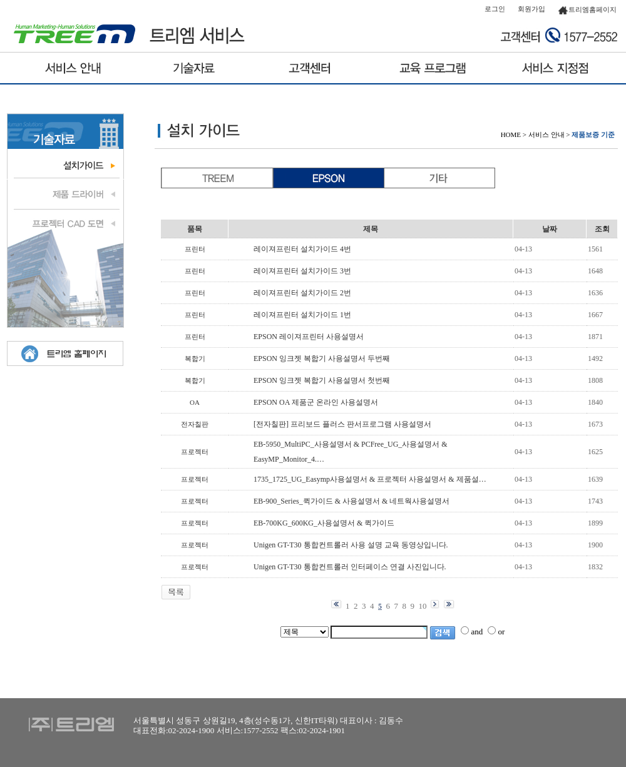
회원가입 (531, 9)
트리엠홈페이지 (587, 9)
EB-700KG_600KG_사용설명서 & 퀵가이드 (324, 523)
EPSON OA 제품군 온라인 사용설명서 (316, 402)
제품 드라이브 (65, 194)
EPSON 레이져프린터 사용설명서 (309, 336)
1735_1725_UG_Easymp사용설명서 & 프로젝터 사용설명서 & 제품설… (370, 479)
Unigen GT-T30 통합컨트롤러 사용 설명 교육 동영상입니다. (351, 545)
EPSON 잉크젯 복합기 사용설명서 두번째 (322, 358)
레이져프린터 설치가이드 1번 (302, 314)
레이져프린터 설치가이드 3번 (302, 271)
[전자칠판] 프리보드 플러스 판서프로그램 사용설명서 (342, 424)
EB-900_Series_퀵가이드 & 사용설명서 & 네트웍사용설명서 (351, 501)
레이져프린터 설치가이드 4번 (302, 249)
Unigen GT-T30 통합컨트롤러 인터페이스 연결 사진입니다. (350, 566)
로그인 (495, 9)
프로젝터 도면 (65, 222)
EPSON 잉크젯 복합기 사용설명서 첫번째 (322, 380)
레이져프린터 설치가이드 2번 (302, 292)
